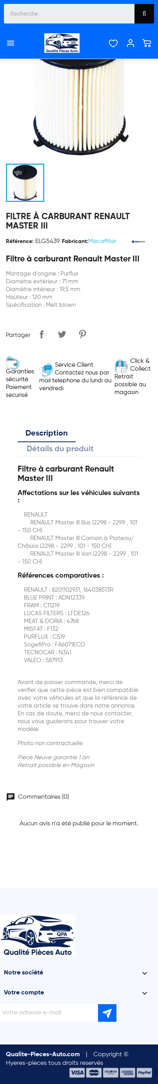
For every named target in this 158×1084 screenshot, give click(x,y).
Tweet (62, 334)
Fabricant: (75, 241)
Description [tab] (46, 434)
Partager (41, 334)
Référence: (20, 241)
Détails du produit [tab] (60, 449)
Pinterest (82, 334)
